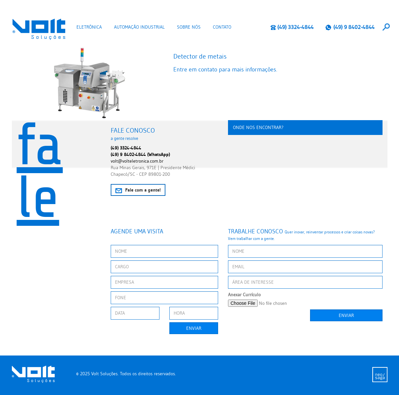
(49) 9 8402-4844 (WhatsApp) (140, 154)
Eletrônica (89, 27)
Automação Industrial (139, 27)
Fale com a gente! (138, 190)
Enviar (193, 328)
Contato (222, 27)
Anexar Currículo (244, 295)
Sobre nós (189, 27)
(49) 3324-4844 (292, 27)
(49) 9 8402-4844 (350, 27)
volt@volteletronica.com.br (137, 161)
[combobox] (386, 27)
